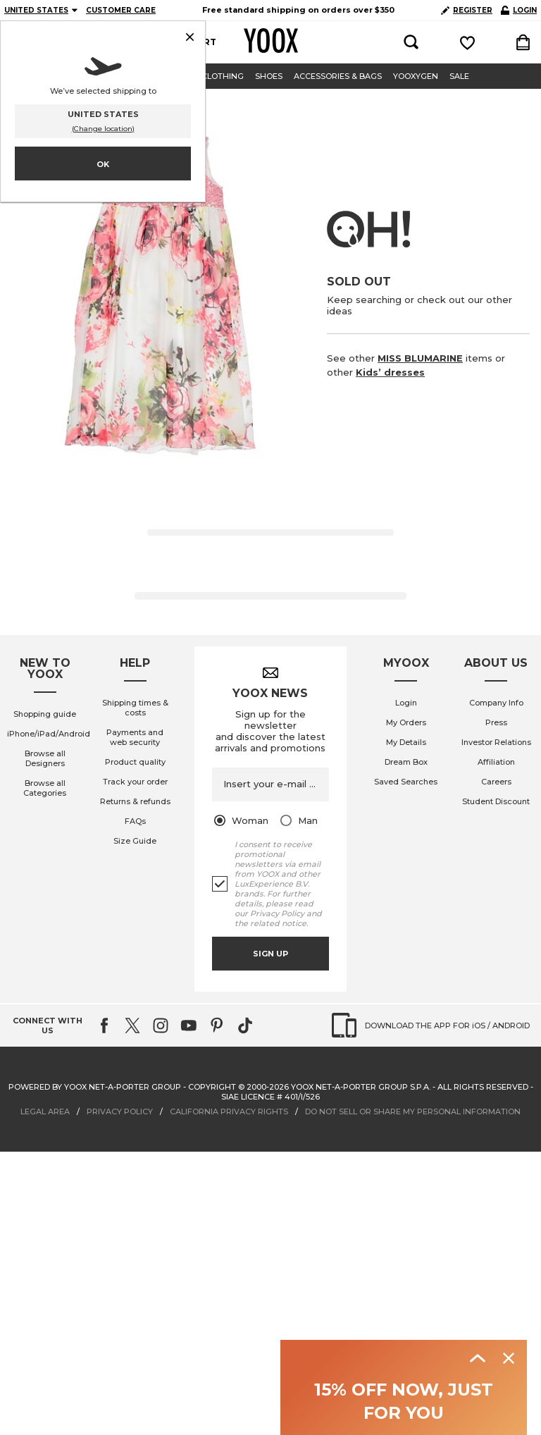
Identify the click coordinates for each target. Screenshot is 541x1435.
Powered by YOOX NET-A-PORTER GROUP (94, 1087)
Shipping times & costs (135, 708)
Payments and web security (134, 737)
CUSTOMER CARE (121, 10)
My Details (406, 742)
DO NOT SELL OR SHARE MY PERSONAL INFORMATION (413, 1111)
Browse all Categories (44, 788)
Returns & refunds (135, 801)
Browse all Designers (45, 758)
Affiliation (496, 762)
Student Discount (496, 801)
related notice (278, 923)
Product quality (135, 762)
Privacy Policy (277, 913)
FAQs (135, 821)
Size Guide (134, 841)
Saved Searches (405, 782)
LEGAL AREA (45, 1111)
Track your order (135, 782)
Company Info (496, 703)
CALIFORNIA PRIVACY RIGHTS (229, 1111)
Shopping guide (44, 714)
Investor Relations (496, 742)
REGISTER (466, 10)
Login (406, 703)
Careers (496, 782)
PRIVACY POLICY (120, 1111)
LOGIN (519, 10)
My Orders (406, 722)
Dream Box (406, 762)
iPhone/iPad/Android (48, 734)
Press (496, 722)
